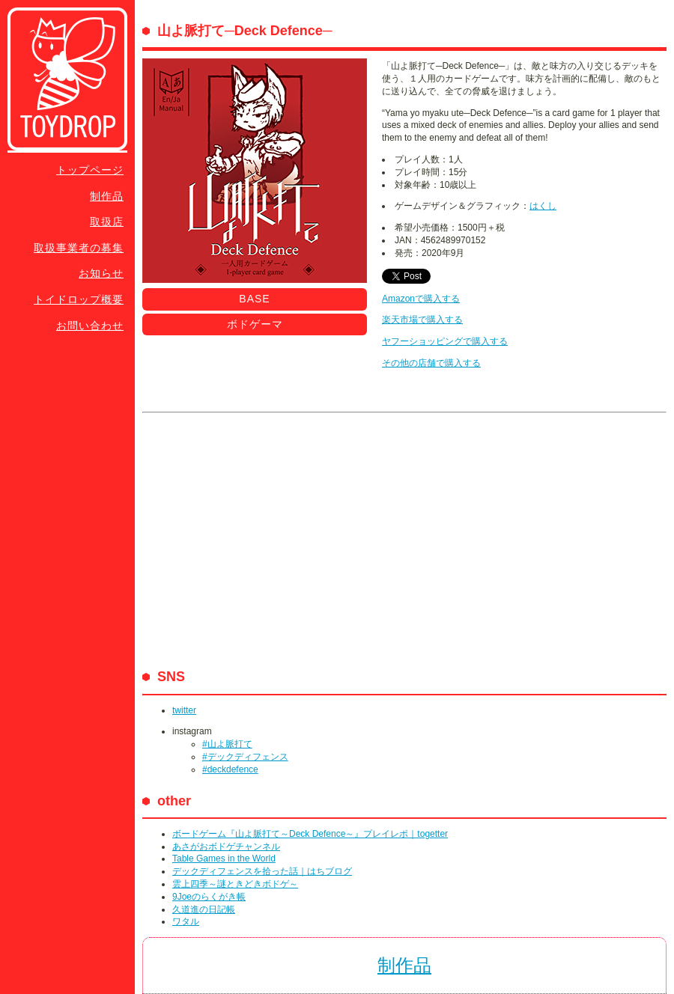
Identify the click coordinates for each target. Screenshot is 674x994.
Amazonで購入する (421, 298)
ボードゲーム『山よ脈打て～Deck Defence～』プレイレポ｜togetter (310, 834)
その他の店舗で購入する (431, 363)
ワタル (185, 921)
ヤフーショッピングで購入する (445, 341)
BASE (254, 299)
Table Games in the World (224, 858)
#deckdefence (230, 769)
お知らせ (101, 273)
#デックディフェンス (245, 756)
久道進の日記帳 (203, 909)
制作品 (107, 196)
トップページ (90, 170)
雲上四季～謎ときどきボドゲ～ (235, 884)
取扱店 (107, 222)
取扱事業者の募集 (79, 248)
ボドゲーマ (255, 324)
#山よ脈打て (227, 744)
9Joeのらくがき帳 (209, 896)
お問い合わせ (90, 326)
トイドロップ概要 (79, 299)
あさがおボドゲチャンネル (226, 846)
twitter (184, 710)
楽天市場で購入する (422, 319)
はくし (542, 206)
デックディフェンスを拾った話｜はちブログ (262, 871)
